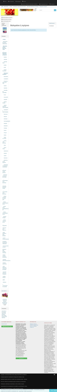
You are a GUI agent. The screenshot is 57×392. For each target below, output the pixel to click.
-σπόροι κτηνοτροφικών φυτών (5, 213)
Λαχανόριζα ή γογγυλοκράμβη (5, 110)
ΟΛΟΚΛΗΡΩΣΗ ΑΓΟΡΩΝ (6, 19)
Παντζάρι (5, 128)
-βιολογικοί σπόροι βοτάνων (4, 171)
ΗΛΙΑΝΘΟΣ (5, 78)
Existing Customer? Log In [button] (7, 326)
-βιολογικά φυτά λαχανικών (4, 229)
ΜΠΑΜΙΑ (5, 123)
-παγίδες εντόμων (4, 277)
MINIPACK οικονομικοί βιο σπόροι (5, 176)
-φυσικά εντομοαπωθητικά (5, 239)
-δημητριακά (5, 225)
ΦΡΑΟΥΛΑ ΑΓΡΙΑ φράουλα (5, 161)
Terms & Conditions (33, 326)
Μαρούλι (5, 116)
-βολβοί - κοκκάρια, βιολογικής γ (5, 256)
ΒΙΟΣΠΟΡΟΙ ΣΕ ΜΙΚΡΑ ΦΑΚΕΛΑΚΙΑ (5, 42)
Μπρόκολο (5, 125)
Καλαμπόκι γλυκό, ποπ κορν (5, 82)
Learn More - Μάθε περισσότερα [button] (25, 391)
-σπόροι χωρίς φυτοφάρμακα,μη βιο (5, 208)
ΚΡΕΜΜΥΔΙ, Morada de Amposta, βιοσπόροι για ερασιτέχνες (4, 301)
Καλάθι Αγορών (52, 23)
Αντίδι (4, 67)
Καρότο (4, 85)
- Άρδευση (4, 282)
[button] (47, 390)
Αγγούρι (5, 57)
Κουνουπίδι (5, 97)
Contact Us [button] (21, 358)
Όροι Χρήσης (4, 315)
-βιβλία (4, 279)
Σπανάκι (5, 153)
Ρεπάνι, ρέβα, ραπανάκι (4, 141)
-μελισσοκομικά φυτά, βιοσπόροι (5, 181)
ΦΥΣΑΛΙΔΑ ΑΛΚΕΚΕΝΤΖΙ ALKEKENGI (5, 165)
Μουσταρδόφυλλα (5, 121)
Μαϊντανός (5, 114)
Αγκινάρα (5, 59)
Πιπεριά (5, 132)
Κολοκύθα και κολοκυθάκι (5, 91)
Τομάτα (4, 155)
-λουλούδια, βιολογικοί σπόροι (4, 187)
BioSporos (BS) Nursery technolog (4, 251)
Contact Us (32, 327)
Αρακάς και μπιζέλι (4, 70)
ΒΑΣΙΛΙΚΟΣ (5, 76)
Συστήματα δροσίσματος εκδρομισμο (5, 242)
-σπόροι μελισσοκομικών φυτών (5, 203)
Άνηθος (4, 65)
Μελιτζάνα (5, 118)
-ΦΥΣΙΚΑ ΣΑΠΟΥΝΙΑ (5, 263)
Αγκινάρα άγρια (5, 62)
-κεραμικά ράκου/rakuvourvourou (5, 260)
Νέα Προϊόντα (4, 290)
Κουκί (4, 94)
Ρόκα (4, 145)
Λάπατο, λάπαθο (5, 102)
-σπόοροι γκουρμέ (4, 217)
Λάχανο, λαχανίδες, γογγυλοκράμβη (5, 106)
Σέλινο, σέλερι (4, 148)
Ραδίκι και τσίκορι (4, 138)
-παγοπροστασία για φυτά (5, 246)
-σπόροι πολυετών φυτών (4, 221)
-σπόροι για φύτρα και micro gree (4, 198)
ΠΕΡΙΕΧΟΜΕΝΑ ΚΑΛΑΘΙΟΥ (7, 17)
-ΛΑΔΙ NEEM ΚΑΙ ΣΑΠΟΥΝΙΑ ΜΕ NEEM (4, 268)
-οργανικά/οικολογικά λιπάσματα (4, 273)
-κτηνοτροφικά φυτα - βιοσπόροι (5, 192)
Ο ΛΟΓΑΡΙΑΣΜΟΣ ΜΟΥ (6, 21)
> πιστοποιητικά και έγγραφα (5, 285)
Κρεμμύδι (5, 99)
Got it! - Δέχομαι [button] (54, 390)
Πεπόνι (4, 130)
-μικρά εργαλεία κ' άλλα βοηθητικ (4, 234)
